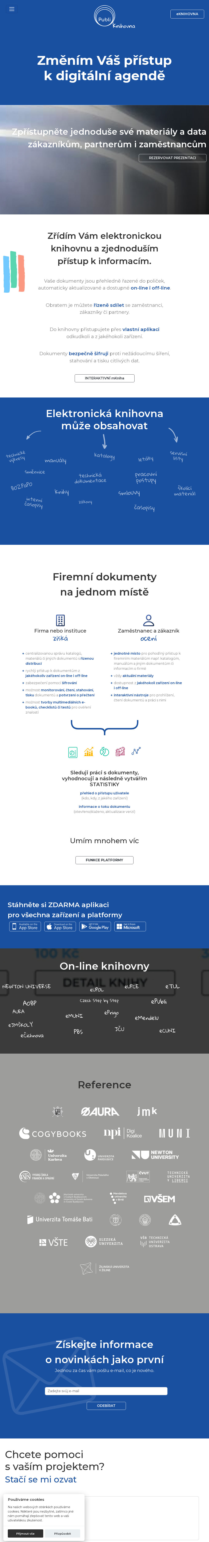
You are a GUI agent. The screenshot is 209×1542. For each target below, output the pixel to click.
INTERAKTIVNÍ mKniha (104, 378)
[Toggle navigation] (12, 9)
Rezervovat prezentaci (172, 158)
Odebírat (106, 1406)
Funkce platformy (104, 860)
